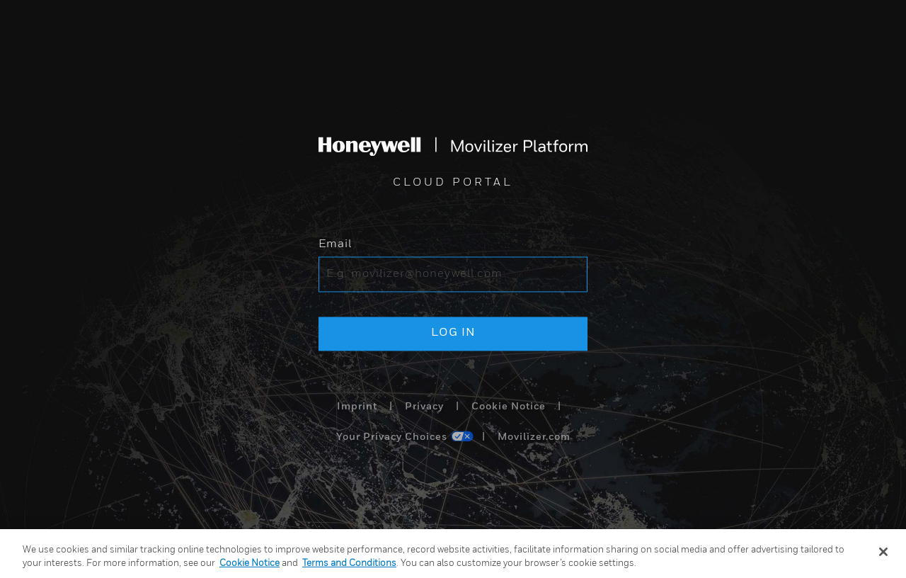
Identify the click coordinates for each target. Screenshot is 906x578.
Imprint (357, 407)
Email (335, 245)
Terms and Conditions (349, 563)
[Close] (883, 551)
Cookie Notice (508, 407)
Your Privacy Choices (391, 438)
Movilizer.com (534, 438)
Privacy (424, 407)
